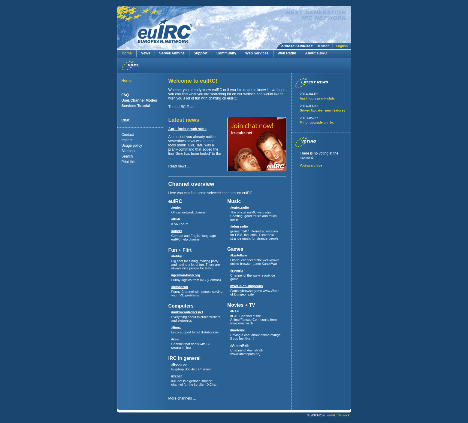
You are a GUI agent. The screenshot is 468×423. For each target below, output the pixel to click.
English (342, 46)
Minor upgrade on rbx (317, 122)
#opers (176, 231)
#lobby (176, 256)
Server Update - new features (323, 110)
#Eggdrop (179, 364)
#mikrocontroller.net (187, 312)
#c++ (175, 339)
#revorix (236, 270)
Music (234, 201)
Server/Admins (172, 53)
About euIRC (316, 53)
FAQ (125, 95)
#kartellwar (238, 255)
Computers (181, 305)
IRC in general (184, 358)
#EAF (234, 311)
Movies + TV (241, 305)
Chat (126, 120)
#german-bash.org (185, 275)
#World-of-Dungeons (246, 286)
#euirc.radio (239, 207)
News (145, 53)
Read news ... (179, 166)
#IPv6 (175, 219)
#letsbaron (179, 287)
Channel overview (191, 184)
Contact (128, 135)
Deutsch (322, 46)
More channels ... (182, 398)
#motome (237, 330)
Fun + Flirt (180, 250)
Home (127, 53)
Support (200, 53)
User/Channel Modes (139, 100)
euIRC (175, 201)
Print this (129, 162)
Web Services (257, 53)
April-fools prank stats (187, 129)
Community (226, 53)
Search (127, 156)
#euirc (176, 207)
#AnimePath (239, 345)
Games (235, 249)
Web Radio (287, 53)
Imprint (127, 140)
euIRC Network (338, 415)
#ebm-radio (239, 226)
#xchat (176, 376)
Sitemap (128, 151)
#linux (176, 327)
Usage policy (132, 145)
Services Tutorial (136, 106)
